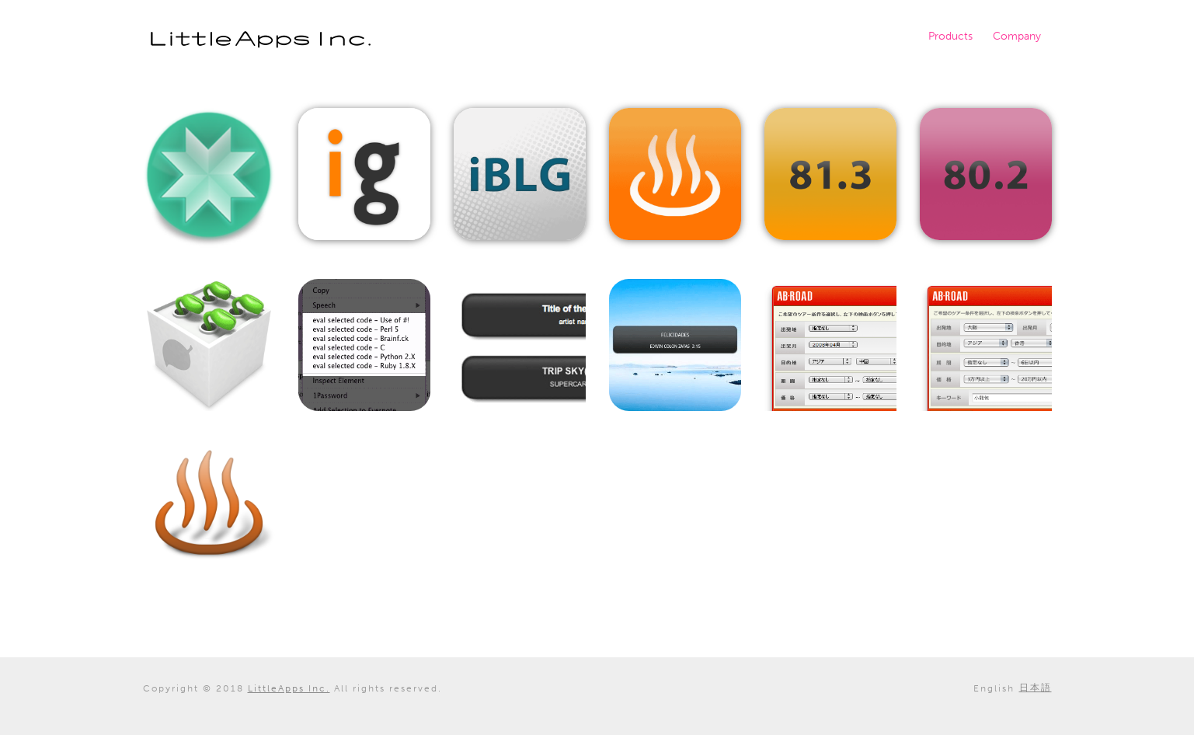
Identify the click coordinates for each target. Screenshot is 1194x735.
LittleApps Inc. (260, 39)
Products (950, 36)
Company (1017, 36)
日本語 (1035, 687)
